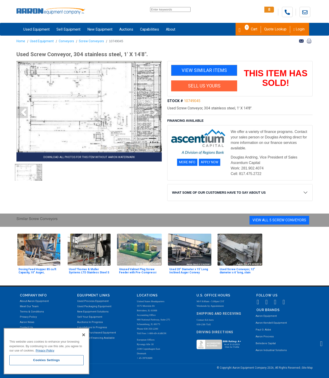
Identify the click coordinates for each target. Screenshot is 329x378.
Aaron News (27, 322)
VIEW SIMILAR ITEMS (204, 70)
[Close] (84, 335)
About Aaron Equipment (34, 301)
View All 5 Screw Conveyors (279, 220)
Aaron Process (265, 336)
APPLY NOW (209, 162)
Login (299, 29)
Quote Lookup (275, 29)
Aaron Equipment (266, 316)
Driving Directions (214, 332)
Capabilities (149, 29)
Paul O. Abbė (263, 329)
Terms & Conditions (32, 311)
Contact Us (26, 327)
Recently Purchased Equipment (96, 332)
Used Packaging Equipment (94, 306)
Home (20, 41)
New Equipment (99, 29)
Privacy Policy (28, 316)
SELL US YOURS (204, 86)
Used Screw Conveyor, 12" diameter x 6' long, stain (237, 271)
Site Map (307, 367)
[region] (46, 351)
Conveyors (66, 41)
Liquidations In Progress (92, 327)
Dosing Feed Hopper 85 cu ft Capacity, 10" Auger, (37, 271)
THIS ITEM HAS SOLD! (276, 78)
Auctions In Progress (90, 322)
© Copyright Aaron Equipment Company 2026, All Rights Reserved (259, 367)
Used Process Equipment (93, 301)
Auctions (126, 29)
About (170, 29)
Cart (248, 29)
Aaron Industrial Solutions (271, 350)
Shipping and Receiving (218, 313)
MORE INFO (187, 162)
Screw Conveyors (91, 41)
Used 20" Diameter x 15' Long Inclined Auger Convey (188, 271)
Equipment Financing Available (96, 337)
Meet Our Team (29, 306)
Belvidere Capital (266, 343)
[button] (22, 112)
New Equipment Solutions (93, 311)
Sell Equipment (68, 29)
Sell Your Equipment (89, 316)
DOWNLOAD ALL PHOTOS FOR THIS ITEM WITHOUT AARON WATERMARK (89, 157)
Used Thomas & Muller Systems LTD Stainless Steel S (89, 271)
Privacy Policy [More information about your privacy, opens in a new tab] (45, 350)
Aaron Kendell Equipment (271, 322)
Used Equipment (36, 29)
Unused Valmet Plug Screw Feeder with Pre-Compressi (137, 271)
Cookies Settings (46, 360)
